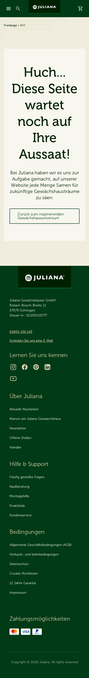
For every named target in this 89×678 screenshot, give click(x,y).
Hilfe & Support (28, 463)
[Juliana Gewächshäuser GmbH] (44, 6)
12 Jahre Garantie (22, 583)
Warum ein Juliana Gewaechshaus (35, 419)
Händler (15, 447)
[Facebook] (24, 367)
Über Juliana (25, 396)
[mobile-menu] (8, 8)
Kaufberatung (19, 487)
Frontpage (10, 25)
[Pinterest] (36, 367)
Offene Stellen (20, 438)
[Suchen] (18, 8)
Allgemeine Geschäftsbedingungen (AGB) (40, 545)
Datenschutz (18, 564)
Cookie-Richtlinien (23, 573)
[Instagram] (13, 367)
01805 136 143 (20, 332)
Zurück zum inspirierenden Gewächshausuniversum (41, 216)
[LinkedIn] (47, 367)
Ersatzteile (17, 506)
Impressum (17, 593)
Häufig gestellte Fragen (26, 477)
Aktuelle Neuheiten (23, 409)
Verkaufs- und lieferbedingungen (34, 554)
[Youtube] (13, 378)
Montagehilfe (19, 496)
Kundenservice (20, 515)
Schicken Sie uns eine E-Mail (31, 341)
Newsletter (17, 428)
